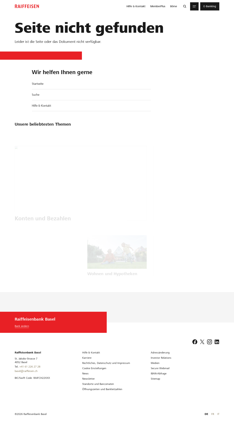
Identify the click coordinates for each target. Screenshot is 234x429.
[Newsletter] (88, 378)
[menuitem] (136, 6)
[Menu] (194, 6)
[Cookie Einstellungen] (94, 368)
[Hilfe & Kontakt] (91, 352)
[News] (85, 373)
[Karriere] (86, 357)
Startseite (37, 83)
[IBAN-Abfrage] (158, 373)
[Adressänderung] (160, 352)
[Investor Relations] (161, 357)
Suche (35, 94)
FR (212, 414)
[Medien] (155, 363)
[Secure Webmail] (160, 368)
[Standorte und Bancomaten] (98, 383)
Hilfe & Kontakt (41, 105)
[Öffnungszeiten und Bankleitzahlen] (102, 389)
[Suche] (185, 6)
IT (218, 414)
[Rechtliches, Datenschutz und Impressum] (106, 363)
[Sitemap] (155, 378)
